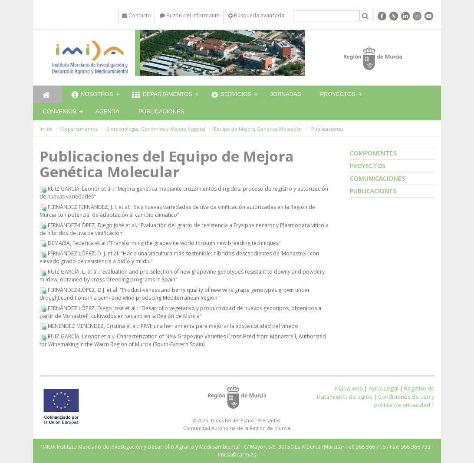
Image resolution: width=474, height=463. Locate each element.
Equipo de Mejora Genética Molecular (258, 129)
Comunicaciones (377, 178)
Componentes (373, 153)
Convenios (59, 111)
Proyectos (337, 94)
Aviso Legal (383, 388)
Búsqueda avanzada (256, 15)
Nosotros (92, 95)
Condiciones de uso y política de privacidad (404, 401)
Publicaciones (161, 111)
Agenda (107, 111)
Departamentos (162, 95)
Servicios (231, 95)
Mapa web (349, 388)
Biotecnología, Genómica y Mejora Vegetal (155, 129)
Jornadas (285, 94)
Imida (46, 129)
